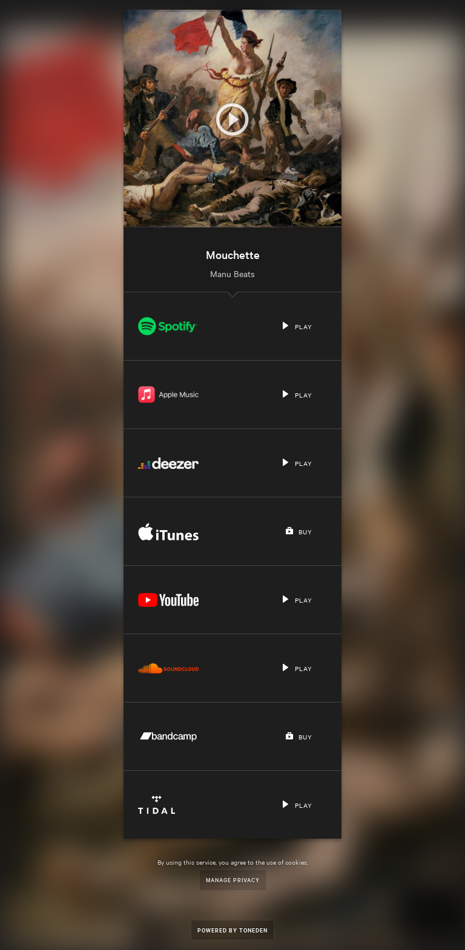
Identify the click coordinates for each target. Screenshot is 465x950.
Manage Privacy (233, 879)
